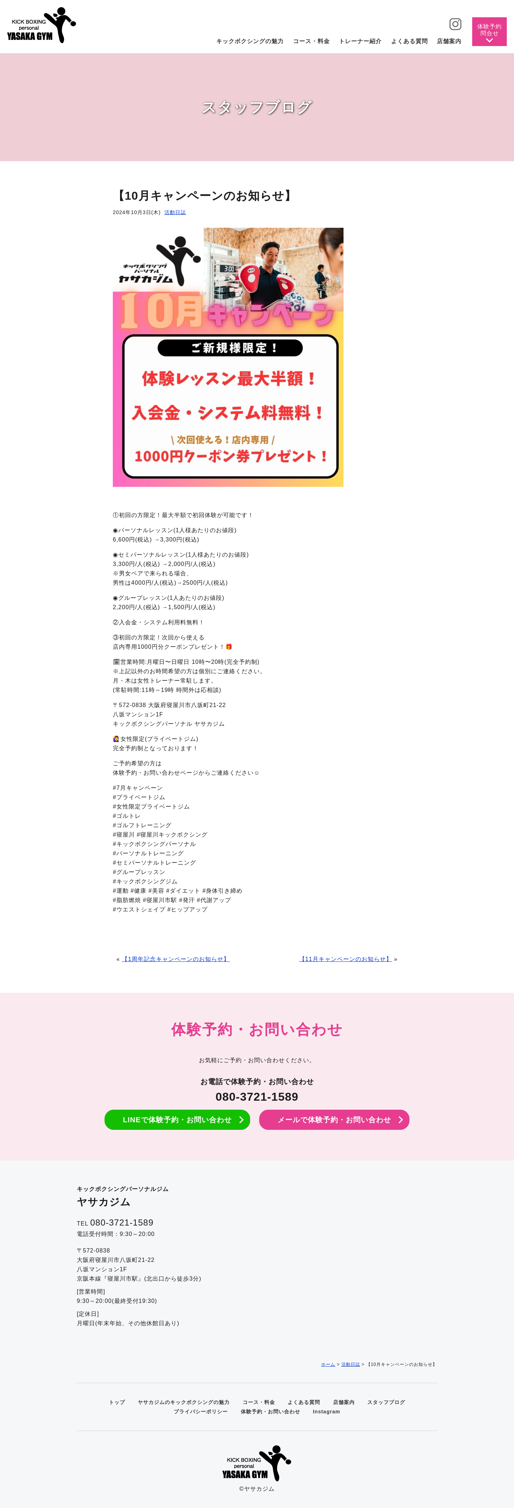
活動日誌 (175, 212)
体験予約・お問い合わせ (270, 1411)
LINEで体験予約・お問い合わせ (177, 1120)
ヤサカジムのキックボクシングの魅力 (184, 1402)
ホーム (328, 1364)
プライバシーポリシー (201, 1411)
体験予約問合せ (489, 29)
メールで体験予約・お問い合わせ (334, 1120)
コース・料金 (259, 1402)
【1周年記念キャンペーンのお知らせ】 (176, 959)
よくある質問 (304, 1402)
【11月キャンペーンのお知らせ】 (345, 959)
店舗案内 (344, 1402)
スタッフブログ (386, 1402)
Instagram (326, 1411)
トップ (117, 1402)
